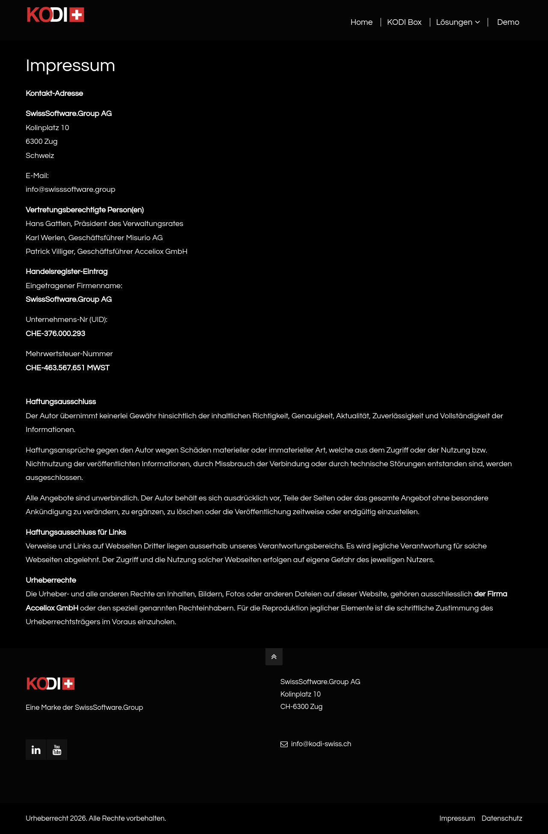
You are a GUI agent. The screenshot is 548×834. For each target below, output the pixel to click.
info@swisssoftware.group (70, 189)
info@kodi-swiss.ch (321, 744)
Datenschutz (502, 818)
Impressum (457, 818)
